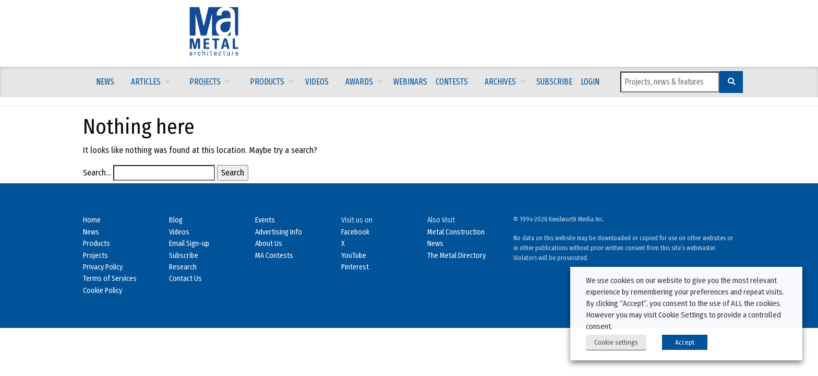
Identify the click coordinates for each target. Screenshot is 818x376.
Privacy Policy (103, 267)
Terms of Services (110, 278)
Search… (97, 173)
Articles (146, 82)
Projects (205, 82)
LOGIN (590, 82)
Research (183, 267)
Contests (452, 82)
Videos (317, 82)
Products (267, 82)
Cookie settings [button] (616, 342)
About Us (268, 243)
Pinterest (355, 267)
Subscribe (554, 82)
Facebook (355, 232)
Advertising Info (278, 232)
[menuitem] (105, 82)
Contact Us (185, 278)
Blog (176, 220)
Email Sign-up (189, 243)
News (105, 82)
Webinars (410, 82)
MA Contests (274, 255)
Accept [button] (684, 342)
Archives (500, 82)
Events (265, 220)
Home (92, 220)
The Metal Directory (456, 255)
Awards (359, 82)
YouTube (353, 255)
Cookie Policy (102, 290)
